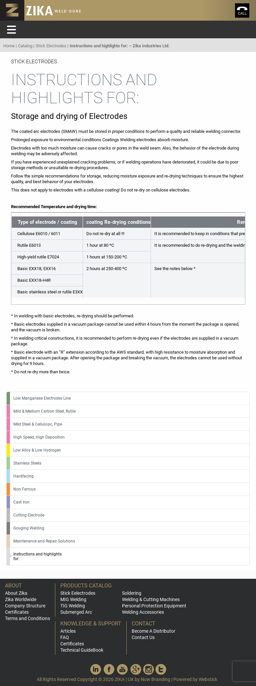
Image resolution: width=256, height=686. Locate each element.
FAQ (64, 637)
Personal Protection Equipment (154, 605)
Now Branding (155, 679)
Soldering (131, 593)
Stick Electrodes (51, 45)
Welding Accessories (143, 612)
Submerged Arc (76, 612)
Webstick (208, 679)
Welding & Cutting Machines (151, 599)
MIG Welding (73, 599)
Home (9, 45)
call (242, 13)
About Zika (16, 593)
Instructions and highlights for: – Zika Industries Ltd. (120, 45)
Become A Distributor (153, 631)
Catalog (25, 45)
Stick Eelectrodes (77, 593)
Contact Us (143, 637)
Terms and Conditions (27, 618)
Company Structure (25, 605)
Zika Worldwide (20, 599)
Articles (68, 631)
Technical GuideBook (81, 650)
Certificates (17, 612)
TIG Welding (72, 605)
